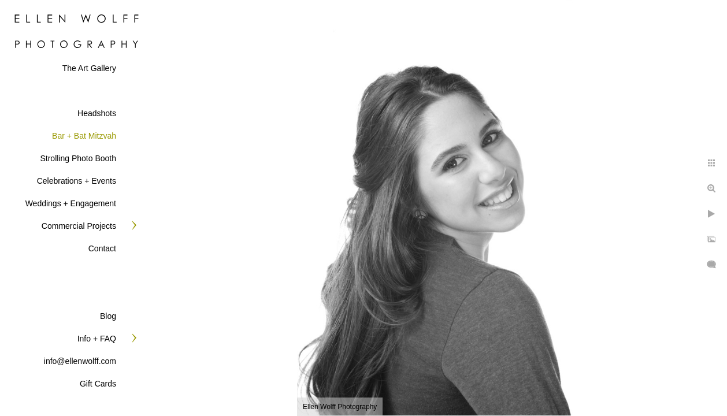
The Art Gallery (89, 68)
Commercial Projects (79, 226)
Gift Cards (98, 383)
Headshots (96, 113)
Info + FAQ (96, 338)
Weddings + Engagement (70, 203)
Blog (108, 316)
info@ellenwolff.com (80, 361)
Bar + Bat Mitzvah (84, 135)
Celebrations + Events (76, 180)
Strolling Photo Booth (78, 158)
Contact (102, 248)
